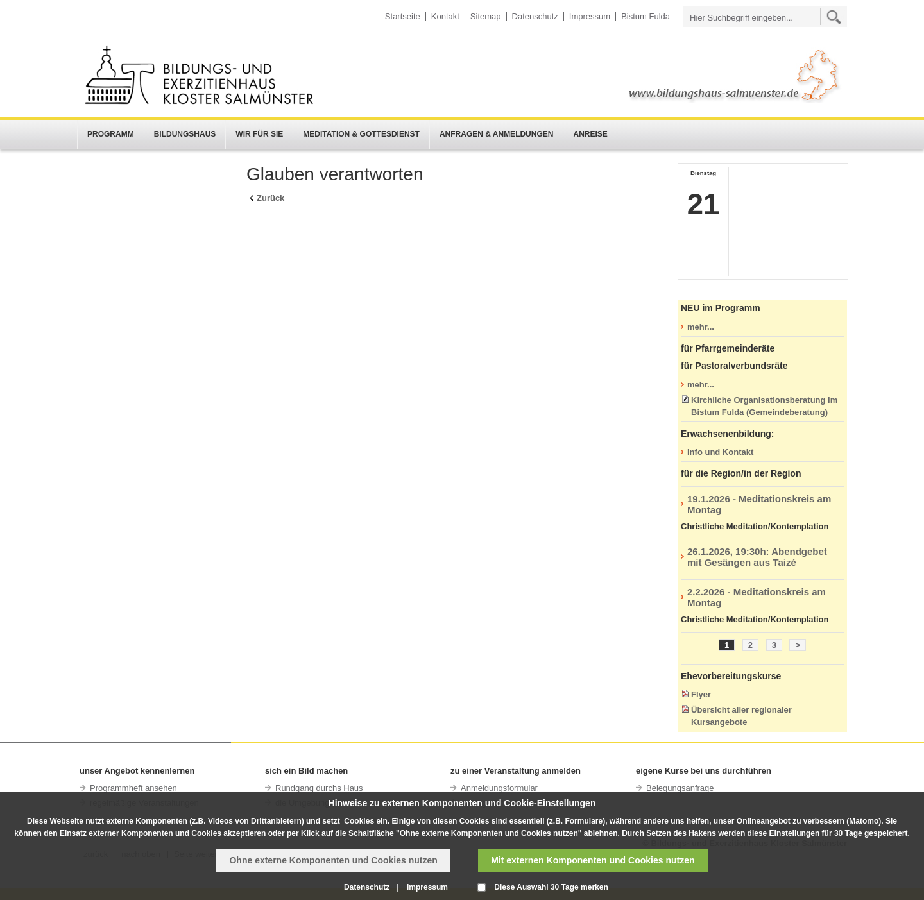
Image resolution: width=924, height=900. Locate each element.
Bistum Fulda (645, 16)
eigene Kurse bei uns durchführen (703, 771)
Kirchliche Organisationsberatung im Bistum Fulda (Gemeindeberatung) (764, 406)
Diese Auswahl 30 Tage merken (551, 887)
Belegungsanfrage (680, 788)
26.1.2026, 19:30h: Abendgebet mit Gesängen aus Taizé (757, 557)
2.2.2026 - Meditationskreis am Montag (756, 597)
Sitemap (485, 16)
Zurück (270, 198)
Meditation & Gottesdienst (361, 134)
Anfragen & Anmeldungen (497, 134)
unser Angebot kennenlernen (137, 771)
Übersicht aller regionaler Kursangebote (741, 716)
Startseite (402, 16)
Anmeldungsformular (499, 788)
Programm (110, 134)
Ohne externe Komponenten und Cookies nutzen (333, 860)
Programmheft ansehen (133, 788)
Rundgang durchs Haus (319, 788)
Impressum (589, 16)
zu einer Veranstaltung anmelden (515, 771)
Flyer (701, 694)
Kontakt (445, 16)
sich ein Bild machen (306, 771)
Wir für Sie (259, 134)
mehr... (700, 327)
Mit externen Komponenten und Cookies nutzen (592, 860)
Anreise (590, 134)
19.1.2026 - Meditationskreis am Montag (759, 504)
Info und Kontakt (720, 452)
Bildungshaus (185, 134)
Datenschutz (535, 16)
